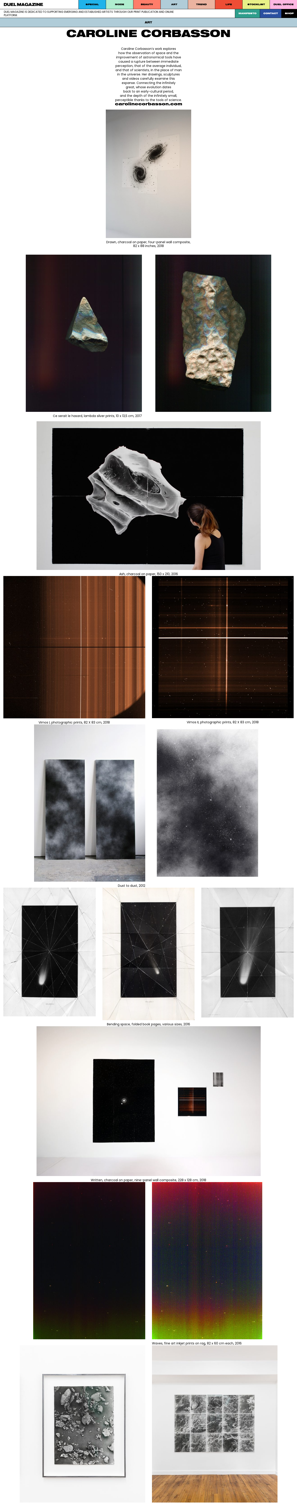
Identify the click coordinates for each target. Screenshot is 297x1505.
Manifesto (247, 13)
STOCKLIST (256, 4)
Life (228, 4)
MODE (119, 4)
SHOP (289, 13)
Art (174, 4)
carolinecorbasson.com (148, 103)
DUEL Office (283, 4)
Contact (270, 13)
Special (92, 4)
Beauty (147, 4)
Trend (201, 4)
